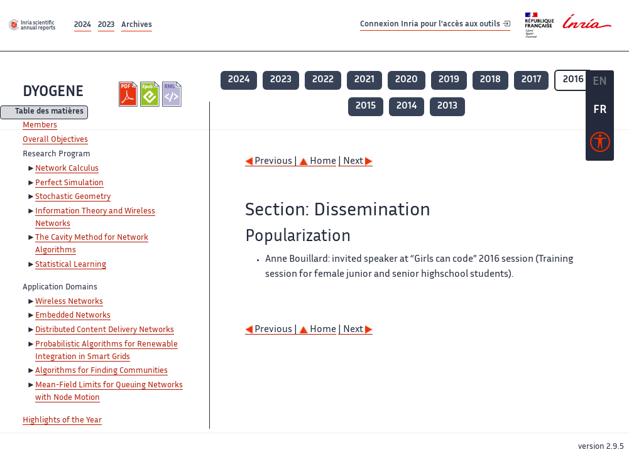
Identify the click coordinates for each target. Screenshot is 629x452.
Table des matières (49, 112)
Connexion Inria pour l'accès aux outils (435, 24)
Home (317, 162)
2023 (106, 25)
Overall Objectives (55, 140)
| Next (355, 162)
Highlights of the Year (62, 420)
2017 (531, 80)
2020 (406, 80)
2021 (364, 80)
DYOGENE (53, 92)
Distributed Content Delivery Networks (104, 330)
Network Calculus (67, 169)
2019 (449, 80)
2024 (82, 25)
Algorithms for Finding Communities (101, 371)
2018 (490, 80)
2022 (323, 80)
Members (40, 125)
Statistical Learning (70, 265)
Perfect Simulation (69, 183)
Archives (136, 25)
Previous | (272, 162)
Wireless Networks (69, 302)
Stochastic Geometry (73, 197)
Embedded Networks (73, 316)
